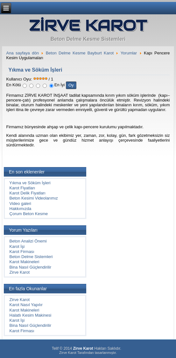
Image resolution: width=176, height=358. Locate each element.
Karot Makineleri (24, 261)
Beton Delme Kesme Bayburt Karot (80, 53)
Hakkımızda (21, 208)
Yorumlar (129, 53)
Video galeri (20, 203)
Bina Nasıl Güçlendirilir (31, 267)
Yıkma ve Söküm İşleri (35, 70)
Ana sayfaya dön (22, 53)
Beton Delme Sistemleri (31, 256)
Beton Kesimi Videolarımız (34, 198)
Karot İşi (17, 246)
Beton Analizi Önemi (28, 241)
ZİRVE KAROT (88, 25)
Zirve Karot (20, 272)
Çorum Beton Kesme (29, 213)
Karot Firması (22, 251)
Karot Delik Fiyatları (28, 193)
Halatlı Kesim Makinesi (31, 315)
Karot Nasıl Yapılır (26, 304)
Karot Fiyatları (22, 188)
